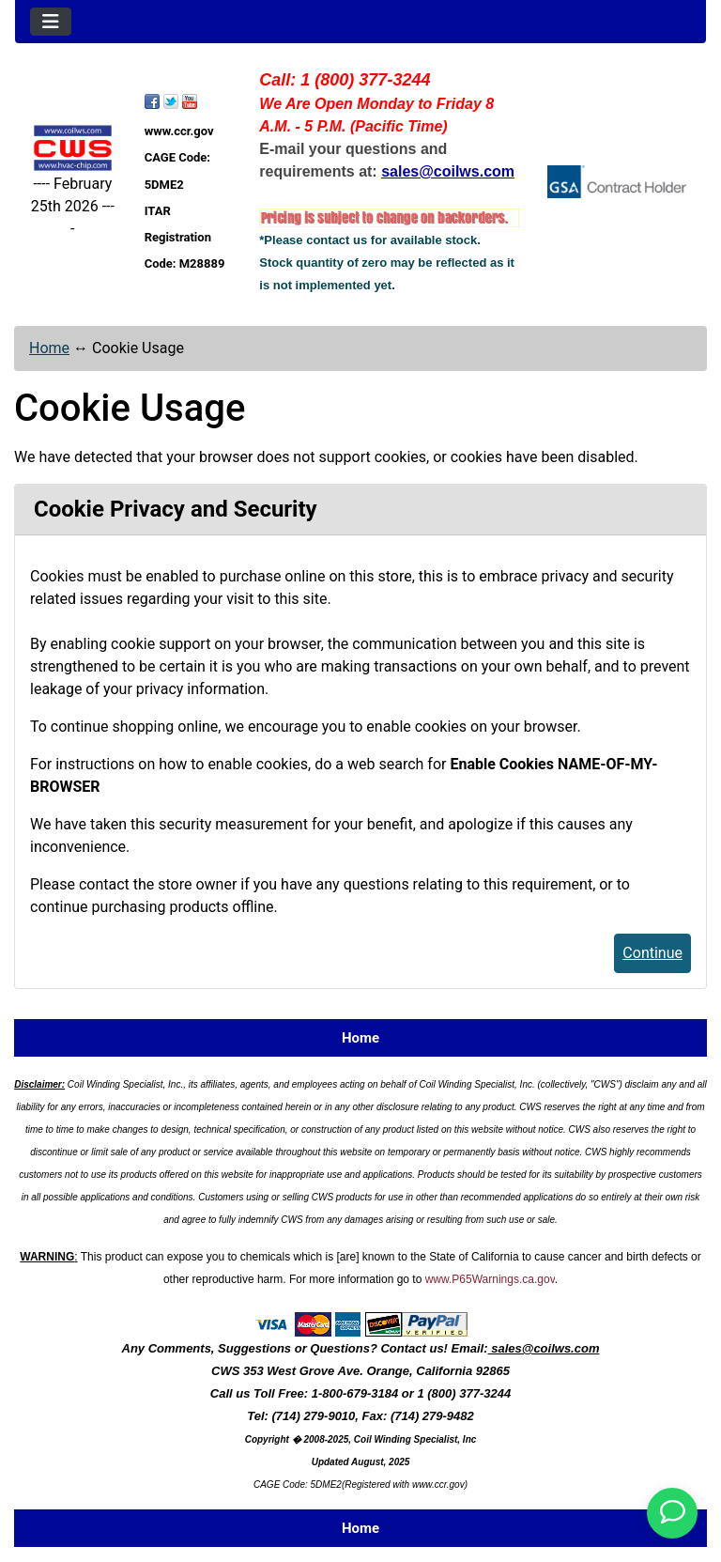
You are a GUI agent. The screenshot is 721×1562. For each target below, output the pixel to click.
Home (49, 348)
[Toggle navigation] (50, 22)
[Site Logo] (72, 148)
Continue (652, 953)
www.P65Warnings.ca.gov (490, 1279)
